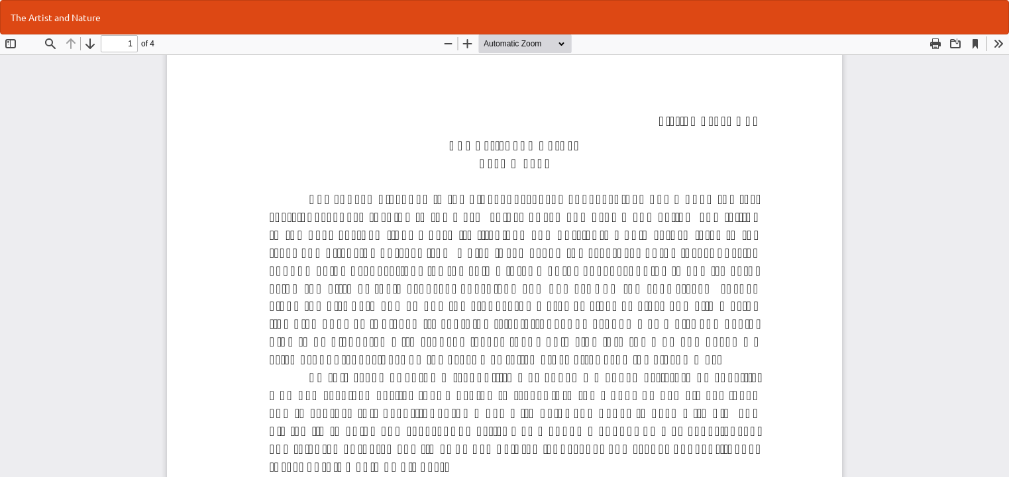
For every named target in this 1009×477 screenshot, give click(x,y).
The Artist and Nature (56, 17)
